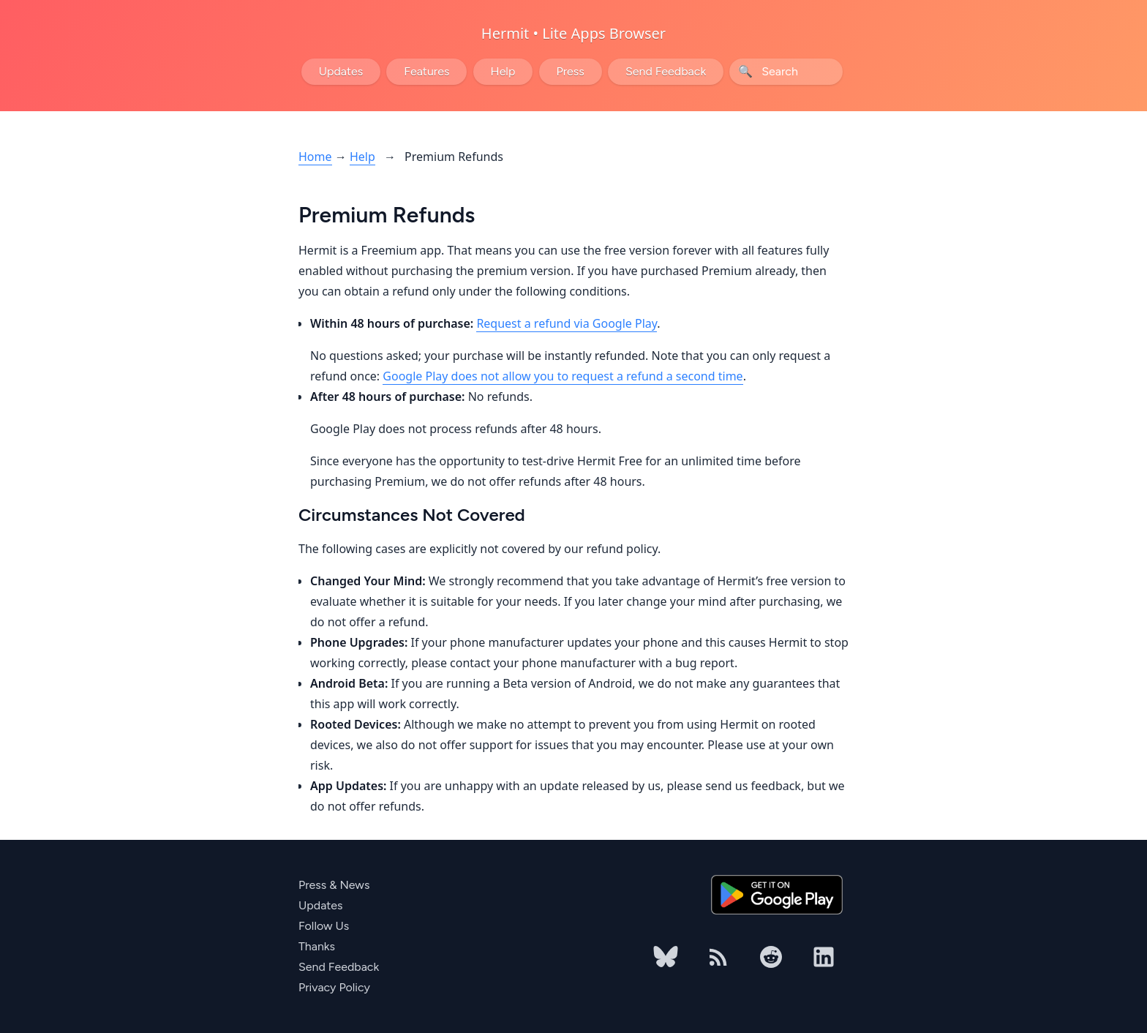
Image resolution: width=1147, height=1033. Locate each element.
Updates (341, 71)
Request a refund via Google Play (566, 323)
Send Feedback (665, 71)
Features (426, 71)
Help (503, 71)
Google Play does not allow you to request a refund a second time (562, 376)
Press (570, 71)
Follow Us (323, 926)
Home (315, 157)
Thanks (316, 946)
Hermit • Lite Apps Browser (573, 33)
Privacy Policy (334, 987)
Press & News (333, 885)
